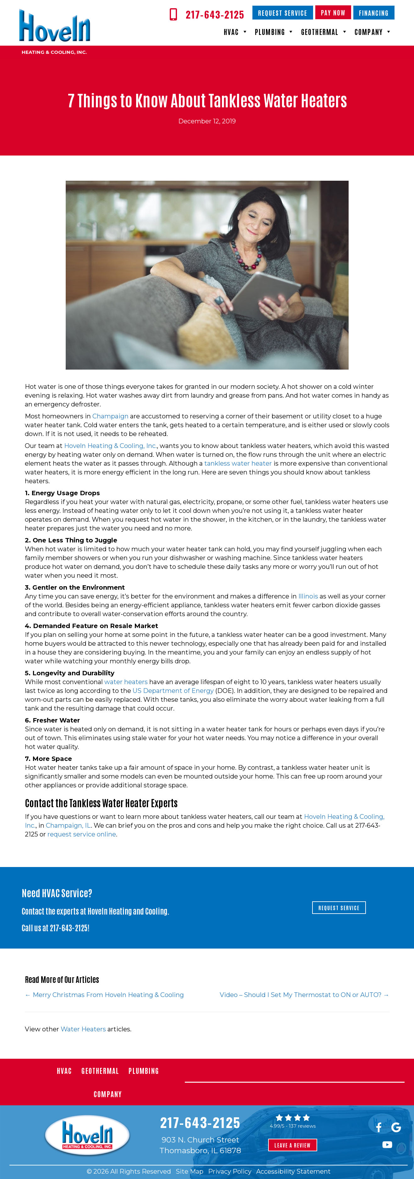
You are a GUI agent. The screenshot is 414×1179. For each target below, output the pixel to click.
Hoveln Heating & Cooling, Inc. (110, 446)
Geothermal (324, 31)
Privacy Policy (229, 1171)
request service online (81, 834)
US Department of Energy (173, 690)
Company (374, 31)
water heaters (126, 682)
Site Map (189, 1171)
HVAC (236, 31)
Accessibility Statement (293, 1171)
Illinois (308, 596)
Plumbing (275, 31)
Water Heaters (83, 1029)
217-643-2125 (69, 927)
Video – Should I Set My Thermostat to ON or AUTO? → (304, 995)
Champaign (110, 416)
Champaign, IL (68, 825)
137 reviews (302, 1126)
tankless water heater (238, 463)
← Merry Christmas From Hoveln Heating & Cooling (104, 995)
